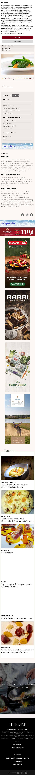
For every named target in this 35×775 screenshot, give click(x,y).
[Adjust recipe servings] (5, 50)
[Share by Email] (27, 214)
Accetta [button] (17, 37)
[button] (15, 78)
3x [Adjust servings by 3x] (18, 95)
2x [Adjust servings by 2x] (15, 95)
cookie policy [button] (23, 8)
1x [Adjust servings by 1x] (13, 95)
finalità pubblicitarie (19, 18)
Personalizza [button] (17, 41)
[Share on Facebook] (31, 214)
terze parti (27, 10)
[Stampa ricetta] (22, 214)
